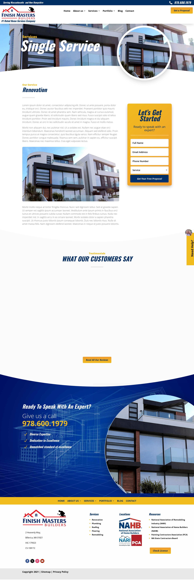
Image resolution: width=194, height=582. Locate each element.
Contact (129, 11)
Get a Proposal (182, 10)
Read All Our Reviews (97, 359)
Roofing (95, 529)
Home (67, 11)
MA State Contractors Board (164, 541)
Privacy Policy (60, 574)
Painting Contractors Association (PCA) (169, 537)
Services (92, 11)
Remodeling (97, 537)
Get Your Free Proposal (150, 179)
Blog (120, 11)
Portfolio (108, 11)
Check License (160, 553)
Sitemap (46, 574)
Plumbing (96, 526)
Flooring (95, 533)
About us (78, 11)
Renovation (97, 522)
